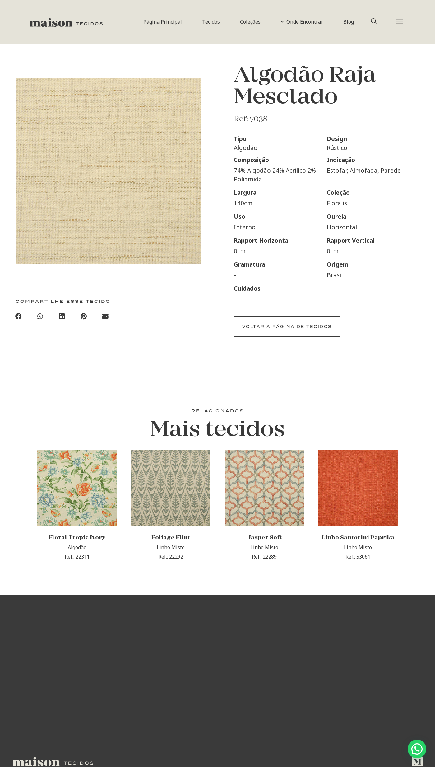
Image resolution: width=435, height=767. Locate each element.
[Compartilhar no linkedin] (62, 317)
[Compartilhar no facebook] (19, 317)
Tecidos (211, 21)
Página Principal (162, 21)
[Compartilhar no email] (105, 317)
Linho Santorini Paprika (358, 545)
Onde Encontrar (302, 21)
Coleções (250, 21)
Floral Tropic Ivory (77, 545)
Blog (348, 21)
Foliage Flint (170, 545)
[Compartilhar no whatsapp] (40, 317)
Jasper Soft (264, 545)
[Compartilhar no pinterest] (84, 317)
